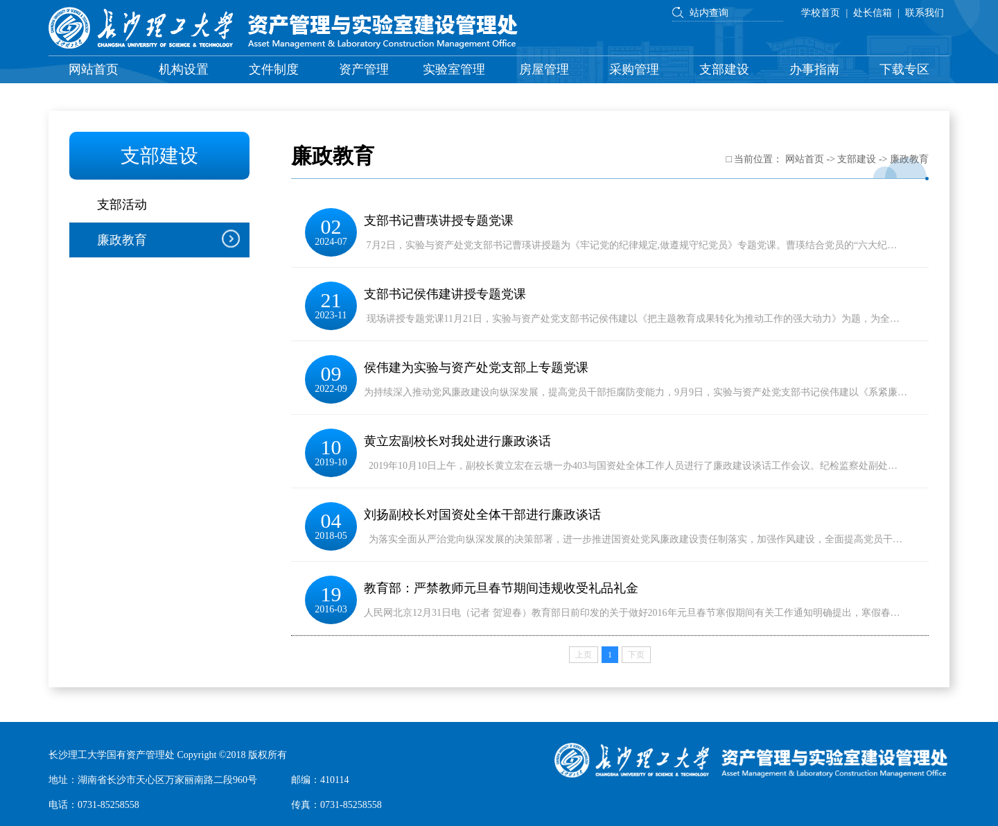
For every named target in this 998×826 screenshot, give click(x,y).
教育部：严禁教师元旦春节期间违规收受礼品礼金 (501, 588)
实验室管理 (454, 69)
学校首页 (820, 13)
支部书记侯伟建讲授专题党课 (445, 294)
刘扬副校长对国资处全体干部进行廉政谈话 (482, 515)
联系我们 (924, 13)
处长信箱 (872, 13)
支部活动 (122, 205)
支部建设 (724, 69)
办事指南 (814, 69)
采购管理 (634, 69)
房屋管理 (544, 69)
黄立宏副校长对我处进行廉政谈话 (457, 441)
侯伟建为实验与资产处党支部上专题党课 (476, 368)
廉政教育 (122, 240)
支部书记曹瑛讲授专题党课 (439, 220)
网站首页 (94, 69)
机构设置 (184, 69)
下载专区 (904, 69)
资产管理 (364, 69)
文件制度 (274, 69)
